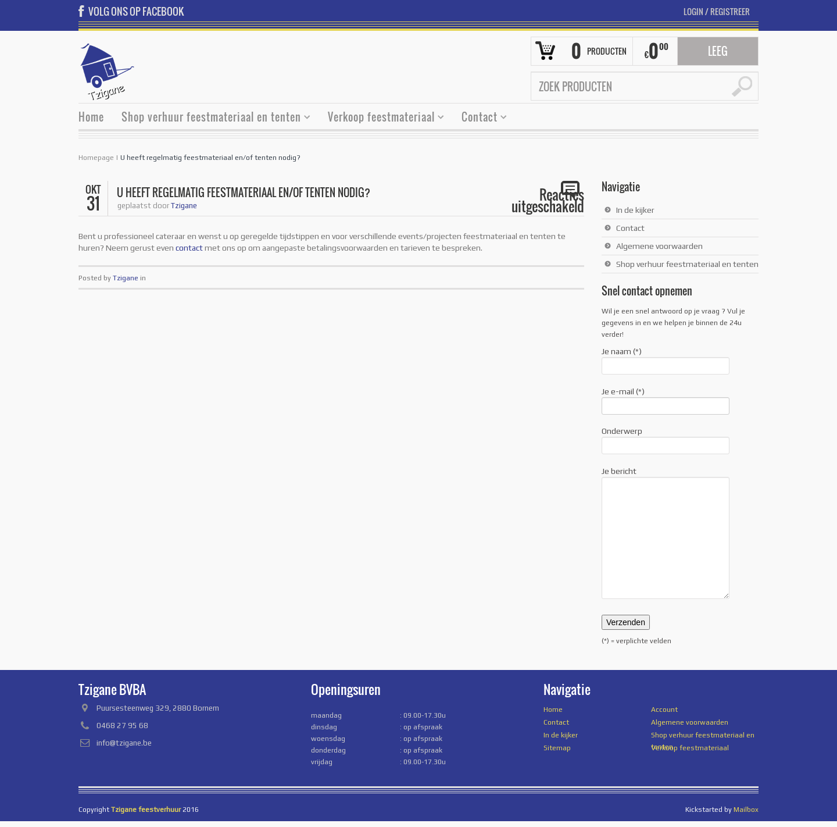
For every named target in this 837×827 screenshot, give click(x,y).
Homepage (96, 158)
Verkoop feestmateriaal (381, 118)
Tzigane (184, 205)
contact (189, 247)
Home (91, 116)
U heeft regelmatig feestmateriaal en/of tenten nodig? (210, 158)
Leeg (718, 51)
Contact (480, 118)
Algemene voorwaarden (659, 246)
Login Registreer (717, 11)
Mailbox (746, 809)
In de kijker (635, 210)
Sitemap (557, 748)
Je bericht (665, 476)
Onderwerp (665, 439)
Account (664, 709)
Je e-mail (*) (665, 399)
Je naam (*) (665, 359)
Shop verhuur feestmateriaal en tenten (211, 118)
